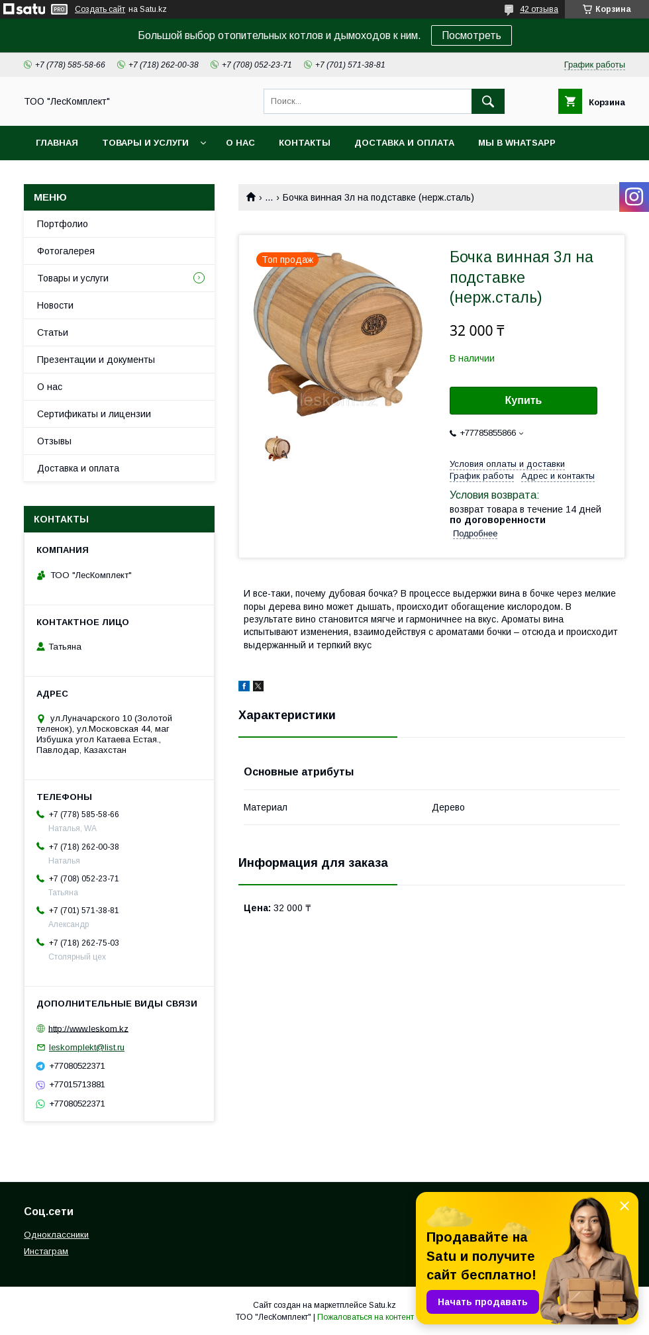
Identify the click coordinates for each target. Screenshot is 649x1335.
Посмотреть (471, 35)
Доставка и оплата (404, 143)
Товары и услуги (145, 143)
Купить (523, 400)
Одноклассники (56, 1235)
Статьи (52, 332)
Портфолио (62, 224)
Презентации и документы (96, 359)
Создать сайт (100, 9)
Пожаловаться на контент (365, 1317)
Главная (57, 143)
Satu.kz (382, 1305)
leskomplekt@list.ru (87, 1047)
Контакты (304, 143)
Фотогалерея (66, 251)
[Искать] (488, 101)
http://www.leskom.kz (88, 1028)
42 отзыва (539, 9)
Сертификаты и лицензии (94, 414)
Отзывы (54, 441)
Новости (55, 305)
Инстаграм (46, 1251)
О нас (240, 143)
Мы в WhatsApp (517, 143)
